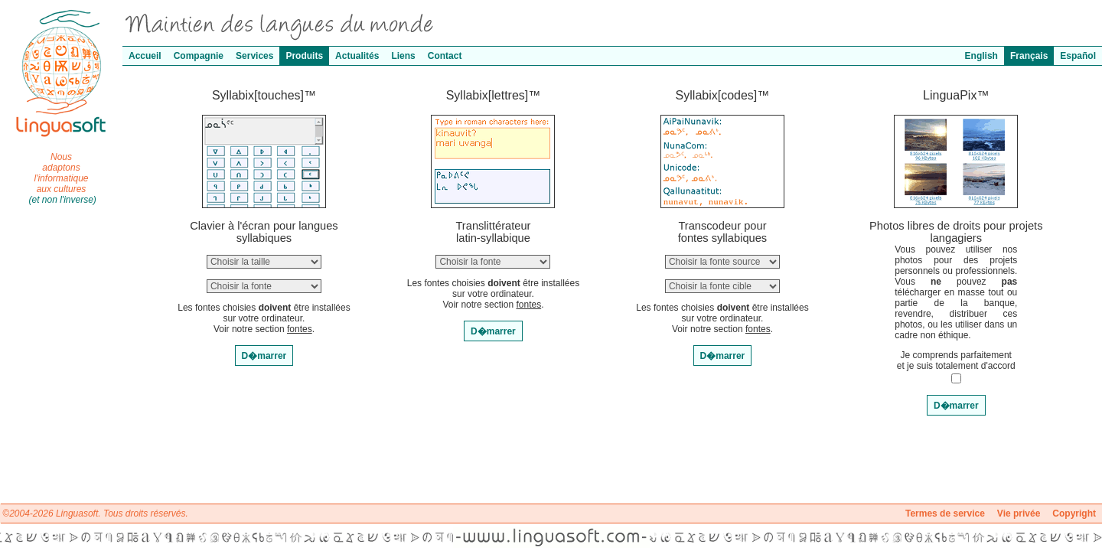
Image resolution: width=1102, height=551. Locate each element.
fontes (299, 329)
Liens (403, 56)
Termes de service (945, 513)
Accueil (145, 56)
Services (254, 56)
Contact (445, 56)
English (981, 56)
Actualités (357, 56)
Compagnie (198, 56)
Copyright (1074, 513)
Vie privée (1018, 513)
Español (1078, 56)
